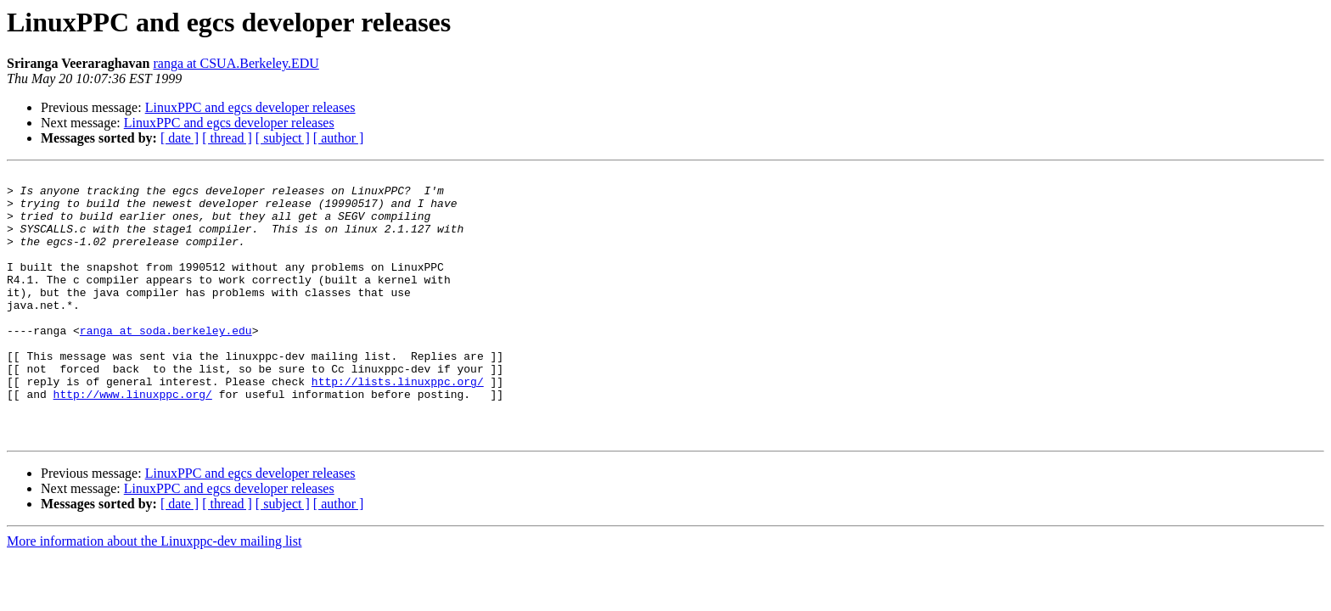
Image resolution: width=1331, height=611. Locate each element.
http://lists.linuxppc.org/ (398, 424)
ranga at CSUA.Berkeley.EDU (235, 63)
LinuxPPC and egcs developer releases (250, 107)
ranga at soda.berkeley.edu (166, 363)
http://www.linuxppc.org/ (132, 439)
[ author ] (338, 138)
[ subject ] (283, 138)
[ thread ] (227, 138)
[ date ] (179, 138)
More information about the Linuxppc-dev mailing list (154, 594)
